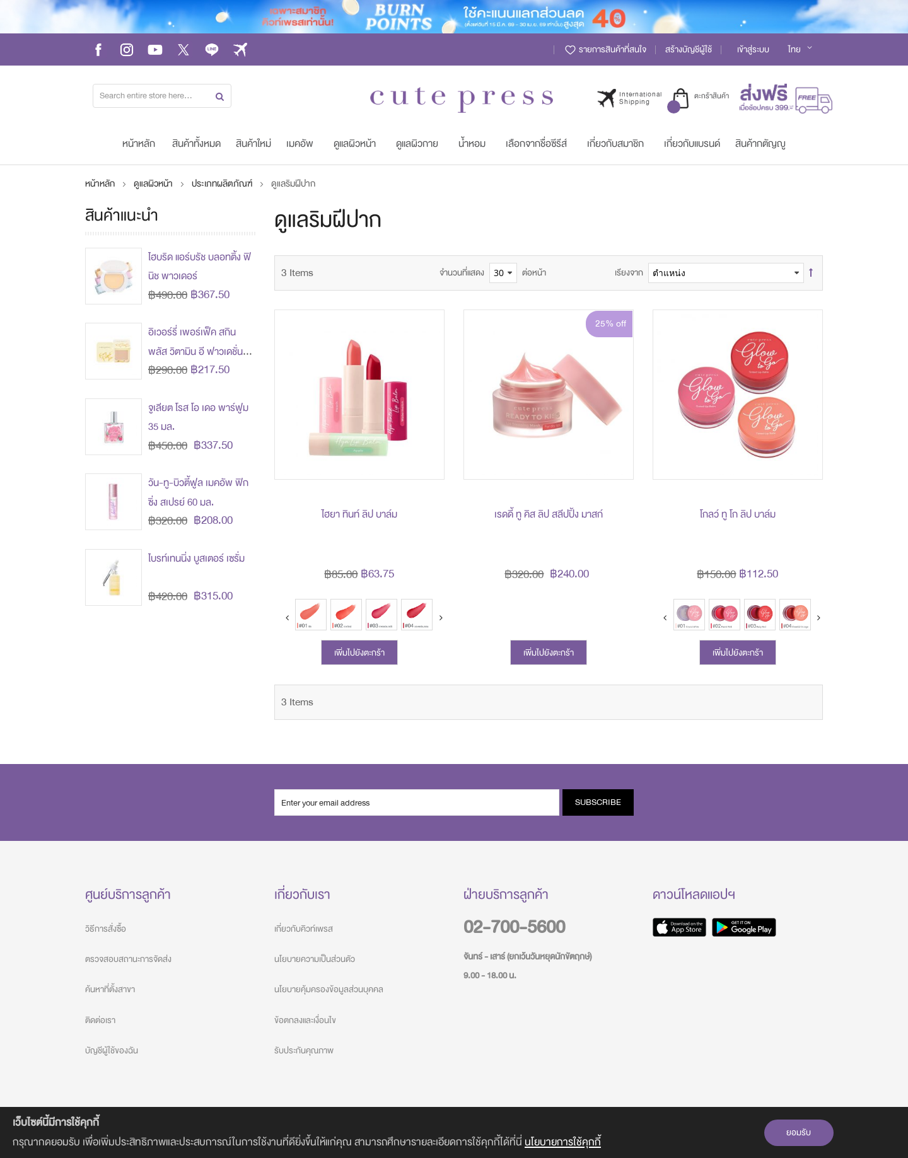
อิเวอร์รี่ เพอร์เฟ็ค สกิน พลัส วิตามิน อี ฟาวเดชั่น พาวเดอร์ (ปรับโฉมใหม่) (195, 351)
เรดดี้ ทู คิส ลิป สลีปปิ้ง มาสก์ (548, 514)
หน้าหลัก (101, 184)
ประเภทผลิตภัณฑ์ (223, 184)
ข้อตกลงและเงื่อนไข (305, 1020)
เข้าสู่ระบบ (753, 49)
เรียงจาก (629, 272)
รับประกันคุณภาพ (304, 1050)
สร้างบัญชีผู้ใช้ (688, 49)
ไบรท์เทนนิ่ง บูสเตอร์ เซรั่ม (196, 558)
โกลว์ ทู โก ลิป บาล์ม (738, 514)
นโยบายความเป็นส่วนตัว (314, 959)
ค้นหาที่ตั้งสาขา (110, 989)
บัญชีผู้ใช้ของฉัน (111, 1050)
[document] (454, 1132)
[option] (311, 614)
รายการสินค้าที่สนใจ (605, 49)
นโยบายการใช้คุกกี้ (563, 1142)
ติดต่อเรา (100, 1020)
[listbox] (760, 618)
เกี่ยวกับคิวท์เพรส (303, 929)
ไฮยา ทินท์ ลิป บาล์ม (359, 514)
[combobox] (162, 96)
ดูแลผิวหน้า (154, 184)
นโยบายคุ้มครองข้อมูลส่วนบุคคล (328, 989)
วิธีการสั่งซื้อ (105, 929)
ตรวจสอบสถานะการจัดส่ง (128, 959)
